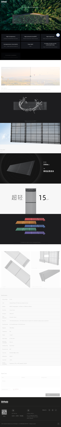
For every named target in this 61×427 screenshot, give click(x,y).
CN (56, 1)
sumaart (34, 423)
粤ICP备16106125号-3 (24, 423)
